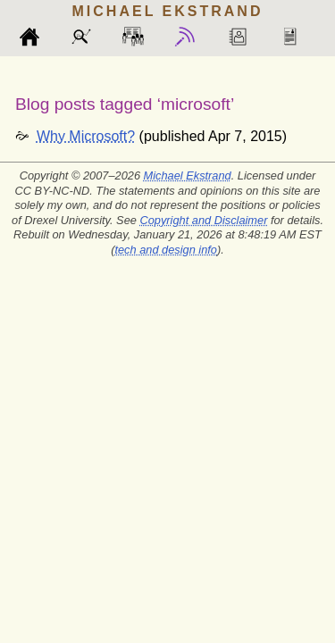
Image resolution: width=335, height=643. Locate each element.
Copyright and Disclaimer (203, 220)
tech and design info (165, 249)
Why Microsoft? (86, 136)
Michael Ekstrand (187, 175)
